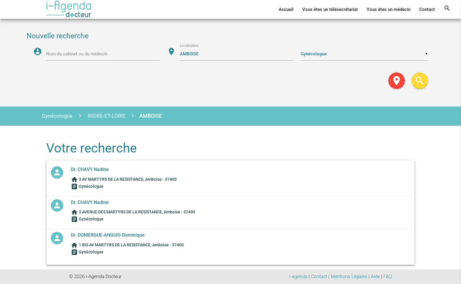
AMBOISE (150, 116)
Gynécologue (57, 116)
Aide (375, 276)
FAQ (387, 276)
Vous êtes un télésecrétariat (330, 9)
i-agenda (298, 276)
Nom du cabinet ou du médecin (77, 54)
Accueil (286, 9)
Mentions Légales (349, 276)
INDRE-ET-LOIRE (106, 116)
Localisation (189, 46)
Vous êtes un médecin (388, 9)
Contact (427, 9)
